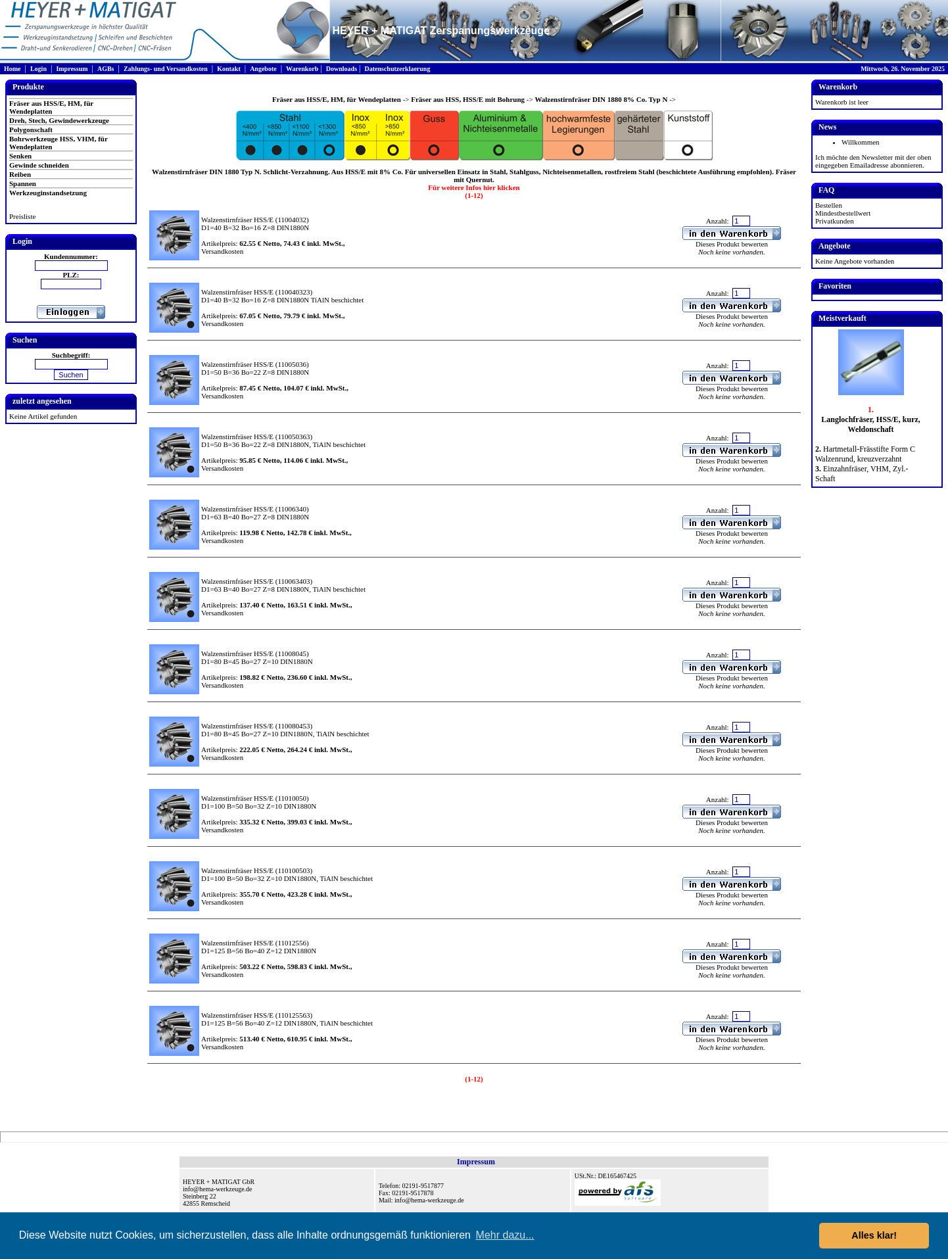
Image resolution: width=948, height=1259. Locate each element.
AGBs (105, 68)
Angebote (263, 68)
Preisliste (22, 216)
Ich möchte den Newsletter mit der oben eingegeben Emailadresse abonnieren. (873, 161)
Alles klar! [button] (874, 1235)
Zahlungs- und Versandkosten (166, 68)
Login (38, 68)
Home (12, 68)
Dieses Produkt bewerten (732, 244)
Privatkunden (834, 221)
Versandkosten (222, 251)
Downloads (341, 68)
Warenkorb (302, 68)
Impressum (71, 68)
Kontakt (229, 68)
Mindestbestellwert (842, 213)
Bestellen (828, 205)
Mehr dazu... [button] (505, 1235)
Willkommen (860, 142)
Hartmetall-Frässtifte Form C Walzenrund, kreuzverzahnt (865, 453)
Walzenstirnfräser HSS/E (237, 220)
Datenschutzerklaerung (397, 68)
